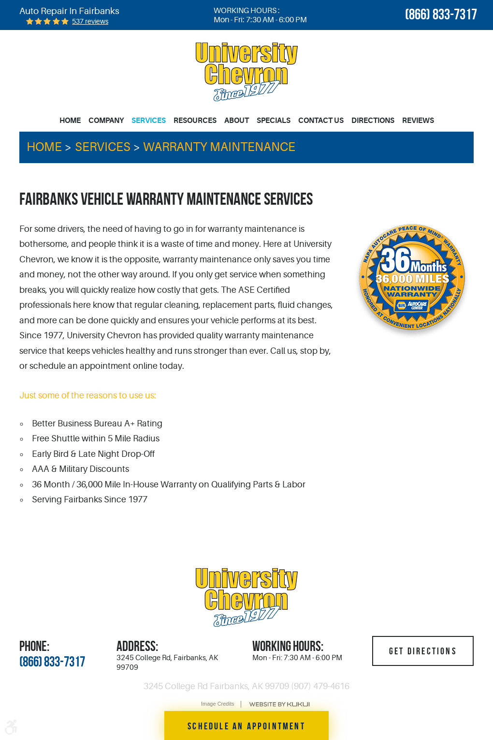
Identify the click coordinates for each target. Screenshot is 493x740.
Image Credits (217, 704)
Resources (195, 120)
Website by (279, 704)
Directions (372, 120)
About (236, 120)
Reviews (418, 120)
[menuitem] (72, 121)
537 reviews (90, 21)
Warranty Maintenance (219, 147)
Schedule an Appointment (246, 726)
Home (70, 120)
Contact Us (321, 120)
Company (106, 120)
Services (148, 120)
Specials (273, 120)
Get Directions (423, 651)
